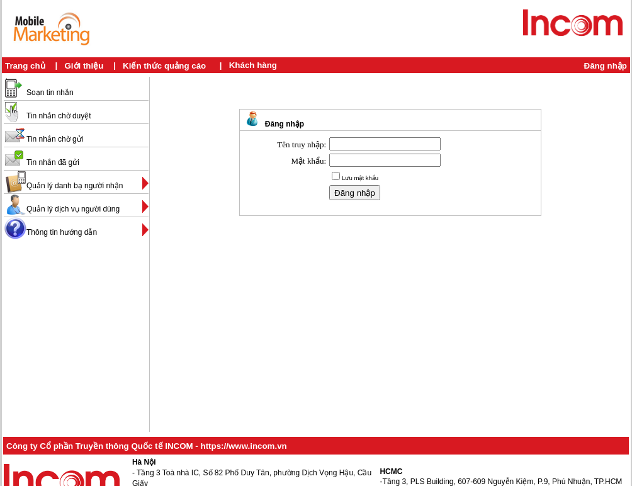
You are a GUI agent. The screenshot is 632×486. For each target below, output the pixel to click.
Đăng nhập (605, 66)
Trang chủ (25, 66)
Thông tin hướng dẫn (61, 232)
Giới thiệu (83, 66)
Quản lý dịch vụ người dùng (73, 209)
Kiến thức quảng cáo (164, 66)
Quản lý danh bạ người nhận (74, 185)
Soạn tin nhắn (50, 92)
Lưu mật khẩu (360, 177)
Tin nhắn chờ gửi (54, 139)
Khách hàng (253, 65)
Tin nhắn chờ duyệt (58, 115)
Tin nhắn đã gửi (52, 162)
